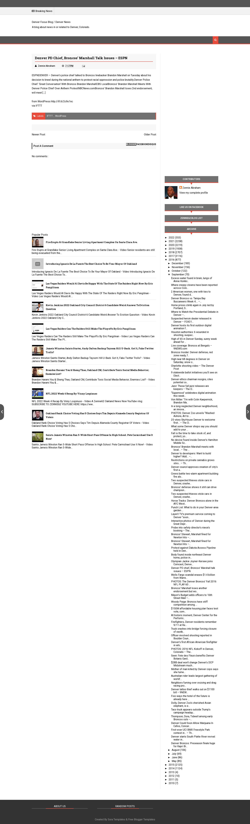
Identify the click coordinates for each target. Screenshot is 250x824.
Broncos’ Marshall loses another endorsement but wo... (189, 590)
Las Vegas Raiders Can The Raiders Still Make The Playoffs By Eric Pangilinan (91, 328)
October (176, 270)
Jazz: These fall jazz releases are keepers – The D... (190, 387)
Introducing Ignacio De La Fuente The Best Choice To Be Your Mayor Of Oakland (91, 263)
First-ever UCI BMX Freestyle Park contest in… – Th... (190, 731)
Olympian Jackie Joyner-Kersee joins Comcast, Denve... (192, 563)
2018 (172, 252)
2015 (172, 764)
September (178, 274)
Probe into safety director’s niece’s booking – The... (190, 529)
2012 (172, 775)
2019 (172, 248)
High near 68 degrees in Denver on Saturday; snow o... (190, 361)
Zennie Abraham (192, 187)
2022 (172, 237)
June (175, 757)
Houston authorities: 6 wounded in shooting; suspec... (190, 334)
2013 (172, 772)
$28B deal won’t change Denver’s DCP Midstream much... (192, 664)
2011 (172, 779)
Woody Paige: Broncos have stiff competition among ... (189, 603)
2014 (172, 768)
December (178, 263)
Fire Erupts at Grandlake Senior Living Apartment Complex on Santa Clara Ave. (92, 242)
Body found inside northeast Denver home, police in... (191, 556)
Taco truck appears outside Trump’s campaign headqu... (190, 711)
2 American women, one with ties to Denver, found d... (191, 293)
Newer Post (38, 134)
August (176, 749)
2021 (172, 241)
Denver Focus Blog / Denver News (51, 22)
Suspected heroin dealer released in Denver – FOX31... (191, 320)
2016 (172, 259)
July (174, 753)
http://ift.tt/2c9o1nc (62, 101)
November (178, 267)
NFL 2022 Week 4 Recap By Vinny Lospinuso (71, 393)
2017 (172, 256)
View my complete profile (193, 192)
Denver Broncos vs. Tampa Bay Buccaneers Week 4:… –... (188, 300)
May (174, 761)
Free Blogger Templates (141, 819)
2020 (172, 245)
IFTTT (39, 105)
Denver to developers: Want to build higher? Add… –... (191, 455)
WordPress (60, 116)
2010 (172, 783)
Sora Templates (116, 819)
